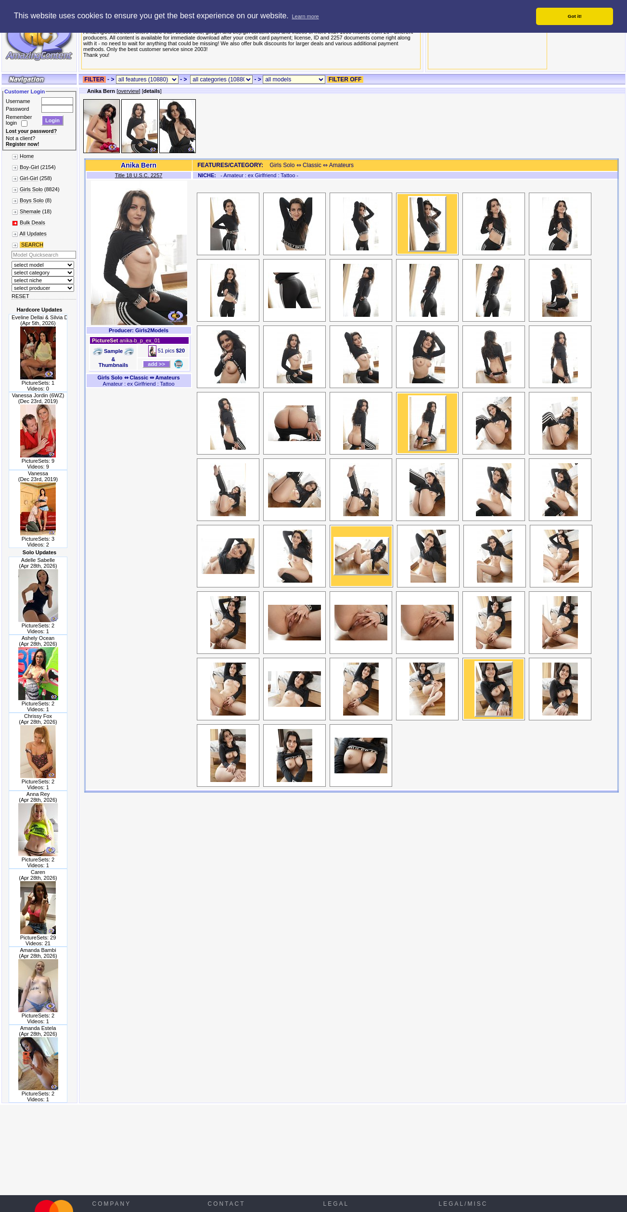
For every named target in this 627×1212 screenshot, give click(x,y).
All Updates (32, 233)
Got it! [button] (575, 16)
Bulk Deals (32, 222)
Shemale (30, 211)
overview (128, 91)
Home (27, 156)
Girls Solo (31, 189)
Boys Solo (32, 200)
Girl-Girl (29, 178)
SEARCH (31, 245)
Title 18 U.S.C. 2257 (139, 175)
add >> (156, 364)
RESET (20, 296)
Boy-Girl (29, 167)
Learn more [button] (305, 16)
